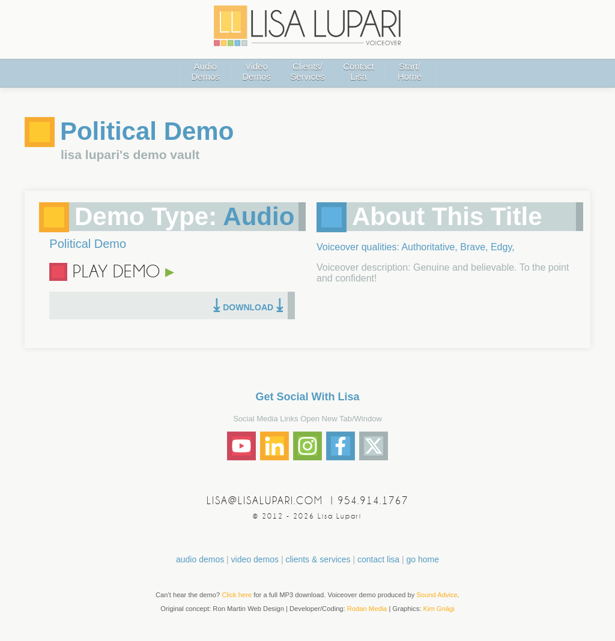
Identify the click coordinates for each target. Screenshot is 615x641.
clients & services (317, 559)
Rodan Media (367, 608)
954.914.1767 (373, 501)
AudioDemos (205, 71)
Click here (237, 594)
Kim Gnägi (438, 608)
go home (422, 559)
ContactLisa (358, 71)
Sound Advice (436, 594)
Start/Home (410, 71)
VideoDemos (256, 71)
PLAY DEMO (124, 271)
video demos (255, 559)
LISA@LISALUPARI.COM (265, 501)
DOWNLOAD (248, 307)
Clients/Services (307, 71)
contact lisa (378, 559)
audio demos (200, 559)
